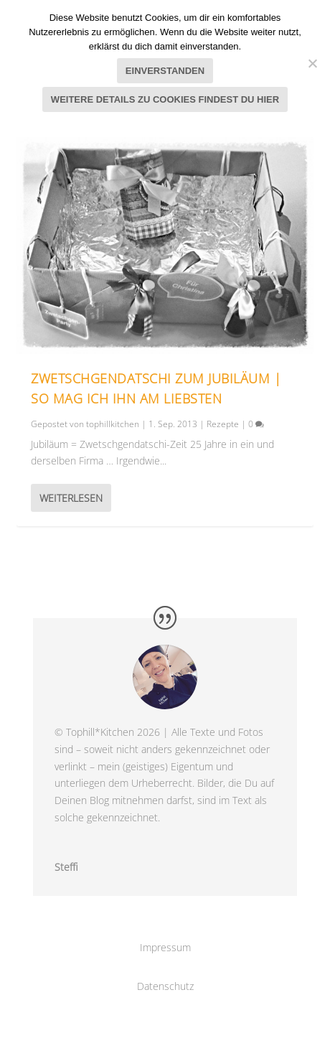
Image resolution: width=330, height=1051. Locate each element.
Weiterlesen (71, 498)
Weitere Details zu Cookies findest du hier (165, 99)
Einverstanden (165, 70)
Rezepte (223, 424)
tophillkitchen (112, 424)
